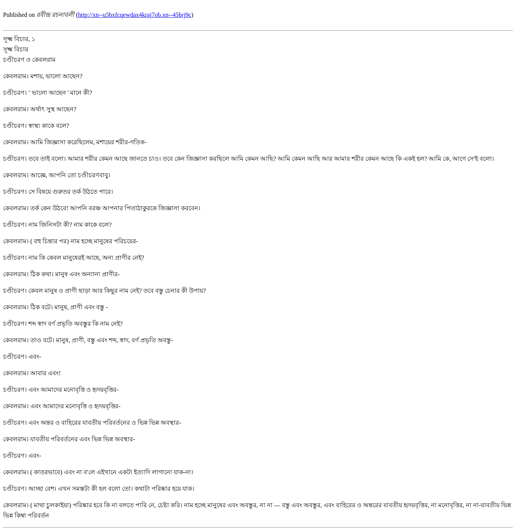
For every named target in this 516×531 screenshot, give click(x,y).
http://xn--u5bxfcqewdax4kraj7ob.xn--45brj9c (134, 15)
